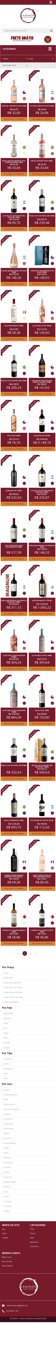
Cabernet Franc (9, 1104)
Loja (3, 1229)
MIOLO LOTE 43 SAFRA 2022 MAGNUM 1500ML (42, 766)
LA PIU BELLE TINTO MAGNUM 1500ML (14, 711)
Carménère (8, 1119)
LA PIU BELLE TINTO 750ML (42, 655)
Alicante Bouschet (10, 1095)
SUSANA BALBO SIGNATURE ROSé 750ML (14, 271)
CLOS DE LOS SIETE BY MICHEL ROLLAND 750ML (14, 216)
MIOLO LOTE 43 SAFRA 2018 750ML (14, 765)
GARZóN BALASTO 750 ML (42, 600)
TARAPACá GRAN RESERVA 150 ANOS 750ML (42, 271)
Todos (6, 973)
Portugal (7, 1043)
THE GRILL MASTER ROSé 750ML (42, 106)
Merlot (6, 1153)
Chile (5, 1028)
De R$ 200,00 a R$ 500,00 (13, 997)
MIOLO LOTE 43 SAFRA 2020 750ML (42, 216)
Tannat (6, 1196)
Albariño (7, 1090)
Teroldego (8, 1201)
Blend (6, 1099)
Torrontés (7, 1206)
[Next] (36, 953)
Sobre (4, 1233)
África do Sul (8, 1013)
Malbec (6, 1148)
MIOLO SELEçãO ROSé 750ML (42, 161)
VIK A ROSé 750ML (14, 436)
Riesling (6, 1172)
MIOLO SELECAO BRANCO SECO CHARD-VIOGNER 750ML (14, 161)
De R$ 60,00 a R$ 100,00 (13, 987)
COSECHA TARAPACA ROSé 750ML (14, 106)
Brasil (6, 1023)
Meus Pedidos (7, 1266)
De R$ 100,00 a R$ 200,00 (13, 992)
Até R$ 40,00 (8, 978)
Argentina (7, 1018)
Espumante (8, 1069)
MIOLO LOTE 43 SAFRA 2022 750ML (14, 381)
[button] (48, 39)
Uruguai (7, 1047)
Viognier (7, 1211)
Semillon (7, 1187)
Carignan (7, 1114)
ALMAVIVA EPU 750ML (14, 491)
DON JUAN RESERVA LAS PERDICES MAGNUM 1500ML (14, 601)
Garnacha (7, 1138)
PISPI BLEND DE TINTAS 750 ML (42, 820)
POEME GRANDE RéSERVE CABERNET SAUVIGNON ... (14, 876)
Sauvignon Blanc (10, 1182)
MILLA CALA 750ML (42, 710)
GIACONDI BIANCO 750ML (14, 326)
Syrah (6, 1192)
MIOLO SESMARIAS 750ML (14, 820)
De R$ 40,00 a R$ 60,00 (12, 983)
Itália (5, 1038)
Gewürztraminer (10, 1143)
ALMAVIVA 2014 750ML (42, 436)
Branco (6, 1064)
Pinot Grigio (8, 1162)
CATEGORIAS (9, 48)
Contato (5, 1238)
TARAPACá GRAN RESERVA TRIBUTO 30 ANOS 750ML (42, 381)
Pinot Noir (7, 1167)
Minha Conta (7, 1257)
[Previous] (19, 953)
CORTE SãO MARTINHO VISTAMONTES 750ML (14, 546)
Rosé (5, 1073)
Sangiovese (8, 1177)
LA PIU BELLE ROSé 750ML (42, 326)
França (6, 1033)
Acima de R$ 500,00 (11, 1002)
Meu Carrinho (7, 1261)
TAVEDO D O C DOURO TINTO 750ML (42, 931)
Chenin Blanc (8, 1128)
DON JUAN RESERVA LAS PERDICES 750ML (42, 546)
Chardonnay (8, 1124)
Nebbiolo (7, 1158)
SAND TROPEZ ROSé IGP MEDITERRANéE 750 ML (42, 876)
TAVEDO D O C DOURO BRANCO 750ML (14, 931)
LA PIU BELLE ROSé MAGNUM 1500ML (14, 656)
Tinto (5, 1078)
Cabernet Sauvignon (11, 1109)
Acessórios (8, 1059)
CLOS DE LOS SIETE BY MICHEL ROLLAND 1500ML (42, 491)
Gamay (6, 1133)
